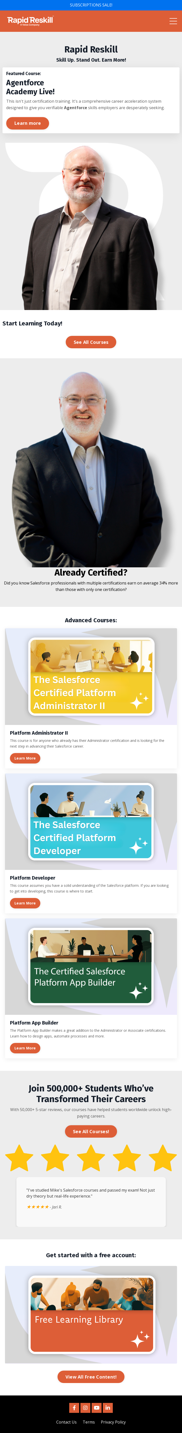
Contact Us (66, 1422)
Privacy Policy (113, 1422)
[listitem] (91, 53)
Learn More (25, 758)
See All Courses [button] (91, 342)
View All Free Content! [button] (91, 1377)
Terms (89, 1422)
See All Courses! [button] (91, 1131)
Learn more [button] (27, 123)
